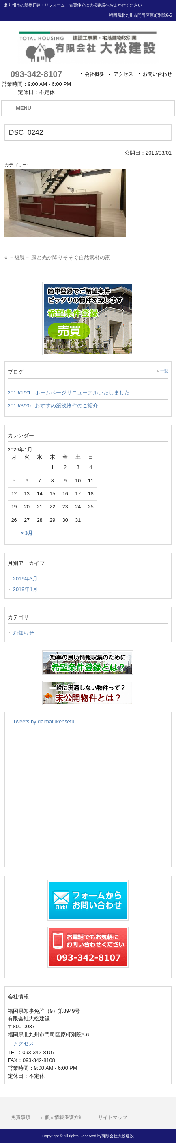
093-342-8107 (36, 74)
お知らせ (23, 633)
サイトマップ (112, 1117)
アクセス (123, 74)
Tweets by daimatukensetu (44, 721)
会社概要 (94, 74)
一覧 (164, 371)
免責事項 (20, 1117)
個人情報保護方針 (64, 1117)
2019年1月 (25, 589)
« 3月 (27, 533)
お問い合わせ (157, 74)
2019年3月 (25, 579)
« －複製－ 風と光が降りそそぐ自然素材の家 (57, 257)
